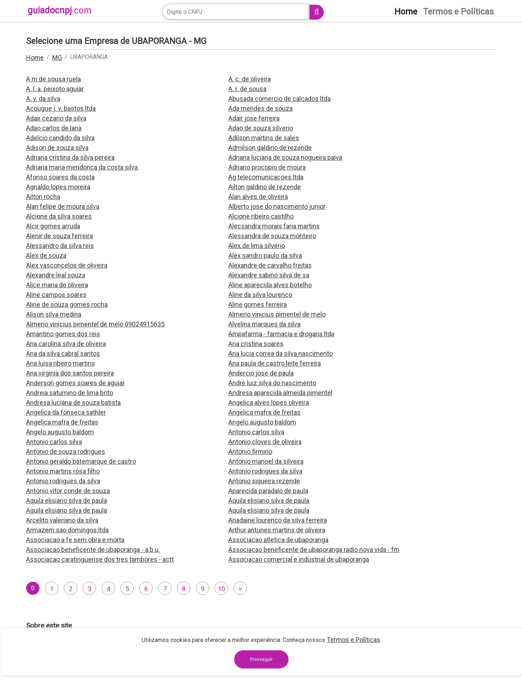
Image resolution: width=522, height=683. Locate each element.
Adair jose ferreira (253, 118)
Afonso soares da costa (60, 177)
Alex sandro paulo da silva (265, 255)
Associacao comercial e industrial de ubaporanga (298, 559)
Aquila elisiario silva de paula (66, 500)
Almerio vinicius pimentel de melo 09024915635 (95, 324)
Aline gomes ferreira (257, 304)
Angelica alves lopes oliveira (268, 402)
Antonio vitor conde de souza (68, 491)
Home (35, 57)
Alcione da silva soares (59, 216)
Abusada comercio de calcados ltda (279, 98)
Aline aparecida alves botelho (270, 285)
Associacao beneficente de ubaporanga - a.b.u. (93, 549)
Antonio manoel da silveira (265, 461)
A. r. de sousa (247, 89)
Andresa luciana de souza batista (73, 402)
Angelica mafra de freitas (264, 412)
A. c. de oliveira (249, 79)
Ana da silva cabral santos (63, 353)
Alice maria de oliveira (57, 285)
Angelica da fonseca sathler (66, 412)
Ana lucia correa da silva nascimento (280, 353)
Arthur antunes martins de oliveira (276, 530)
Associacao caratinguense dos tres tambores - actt (100, 559)
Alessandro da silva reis (60, 245)
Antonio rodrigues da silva (265, 471)
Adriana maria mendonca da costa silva (82, 167)
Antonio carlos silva (256, 432)
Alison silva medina (53, 314)
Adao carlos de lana (54, 128)
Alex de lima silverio (256, 245)
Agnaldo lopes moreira (58, 187)
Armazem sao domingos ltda (67, 530)
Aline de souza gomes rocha (67, 304)
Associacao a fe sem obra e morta (75, 540)
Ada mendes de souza (260, 108)
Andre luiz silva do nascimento (272, 383)
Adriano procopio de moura (267, 167)
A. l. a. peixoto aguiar (55, 89)
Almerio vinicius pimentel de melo (277, 314)
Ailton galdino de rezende (264, 187)
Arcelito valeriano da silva (62, 520)
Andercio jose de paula (261, 373)
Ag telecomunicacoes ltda (265, 177)
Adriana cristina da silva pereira (70, 157)
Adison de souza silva (57, 147)
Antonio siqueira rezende (264, 481)
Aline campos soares (56, 294)
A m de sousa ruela (53, 79)
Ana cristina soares (255, 343)
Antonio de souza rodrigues (65, 451)
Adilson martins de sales (263, 138)
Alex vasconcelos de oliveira (66, 265)
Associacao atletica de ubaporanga (278, 540)
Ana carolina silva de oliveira (66, 343)
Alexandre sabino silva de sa (268, 275)
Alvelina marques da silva (264, 324)
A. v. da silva (43, 98)
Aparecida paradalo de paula (268, 491)
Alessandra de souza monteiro (272, 236)
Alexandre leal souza (55, 275)
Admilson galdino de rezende (270, 147)
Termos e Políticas (353, 639)
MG (57, 57)
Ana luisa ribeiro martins (60, 363)
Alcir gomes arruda (53, 226)
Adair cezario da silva (56, 118)
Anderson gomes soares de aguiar (75, 383)
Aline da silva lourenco (260, 294)
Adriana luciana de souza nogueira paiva (285, 157)
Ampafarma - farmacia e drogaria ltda (281, 334)
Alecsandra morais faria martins (274, 226)
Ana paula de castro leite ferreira (274, 363)
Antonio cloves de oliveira (265, 442)
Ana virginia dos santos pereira (70, 373)
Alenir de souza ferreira (59, 236)
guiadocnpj (60, 10)
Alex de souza (46, 255)
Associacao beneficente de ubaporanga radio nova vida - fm (313, 549)
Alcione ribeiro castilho (261, 216)
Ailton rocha (43, 196)
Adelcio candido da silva (60, 138)
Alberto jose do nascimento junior (277, 206)
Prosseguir (261, 659)
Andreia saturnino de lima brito (69, 393)
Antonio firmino (250, 451)
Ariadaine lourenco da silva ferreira (277, 520)
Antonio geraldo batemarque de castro (81, 461)
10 (221, 589)
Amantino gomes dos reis (63, 334)
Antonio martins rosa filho (63, 471)
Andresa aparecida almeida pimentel (280, 393)
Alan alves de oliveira (258, 196)
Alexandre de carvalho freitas (270, 265)
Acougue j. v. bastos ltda (61, 108)
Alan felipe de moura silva (62, 206)
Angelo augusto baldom (262, 422)
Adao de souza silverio (260, 128)
